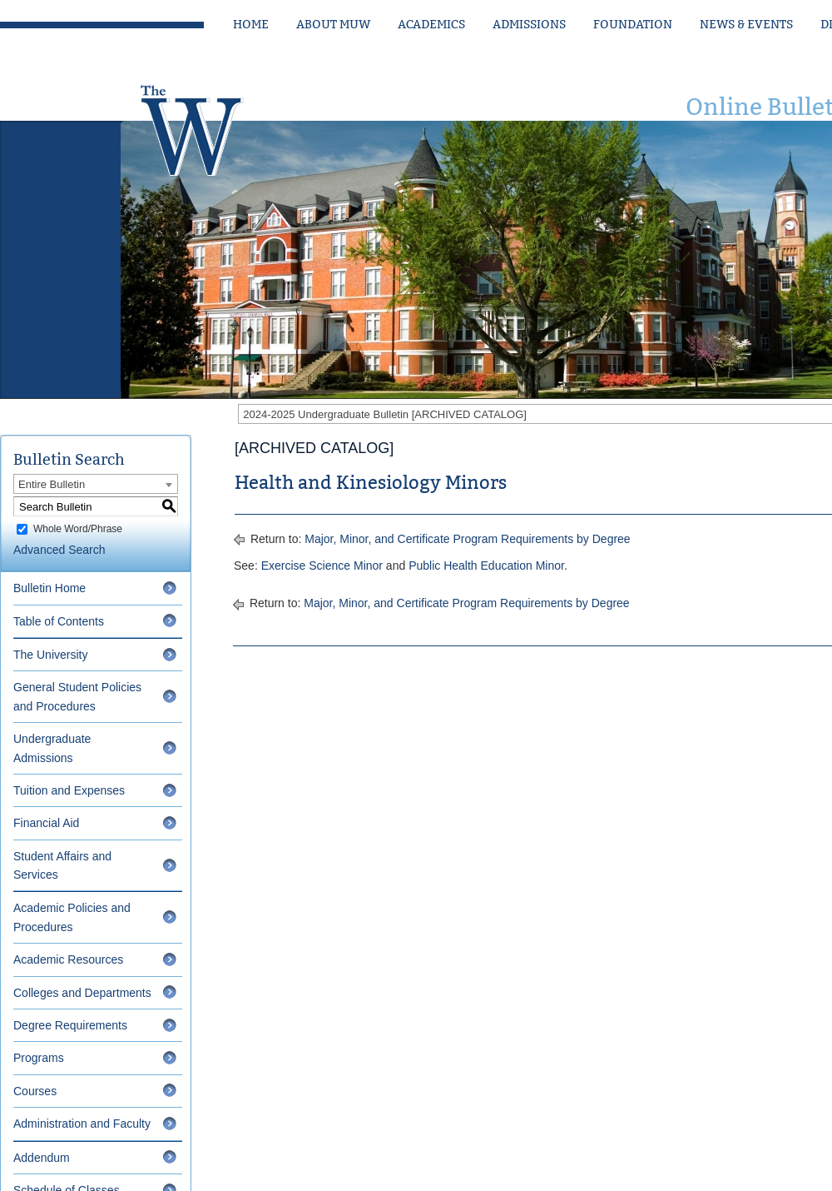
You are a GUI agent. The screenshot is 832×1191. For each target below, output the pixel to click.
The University (50, 654)
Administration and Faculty (82, 1123)
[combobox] (95, 484)
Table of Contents (58, 621)
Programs (38, 1057)
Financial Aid (46, 823)
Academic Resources (68, 959)
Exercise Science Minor (322, 565)
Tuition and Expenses (69, 790)
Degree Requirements (70, 1025)
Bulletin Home (49, 588)
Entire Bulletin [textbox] (51, 484)
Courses (35, 1091)
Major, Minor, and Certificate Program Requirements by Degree (467, 539)
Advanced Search (59, 549)
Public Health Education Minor (486, 565)
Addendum (41, 1157)
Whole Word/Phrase (77, 529)
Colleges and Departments (82, 992)
